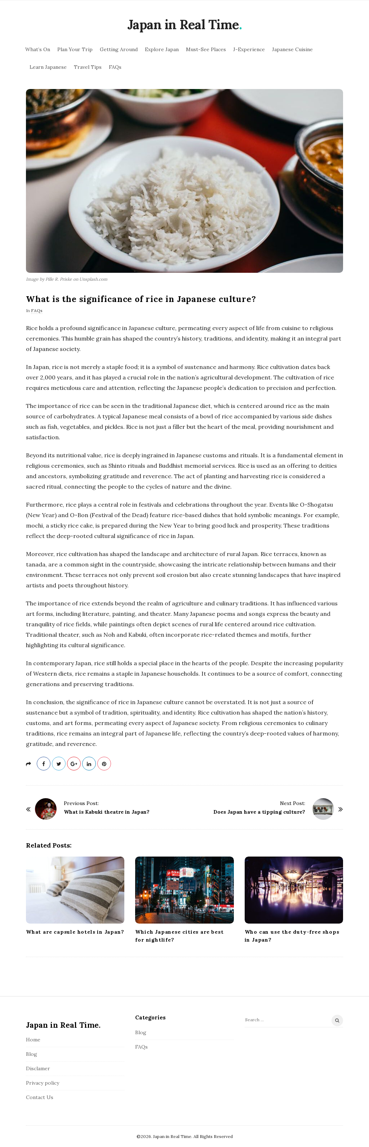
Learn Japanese (48, 67)
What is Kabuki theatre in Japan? (107, 812)
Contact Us (39, 1097)
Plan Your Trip (75, 49)
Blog (31, 1054)
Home (33, 1039)
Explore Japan (162, 49)
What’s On (37, 49)
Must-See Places (206, 49)
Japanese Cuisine (292, 49)
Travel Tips (88, 67)
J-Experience (249, 49)
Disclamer (38, 1068)
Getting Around (119, 49)
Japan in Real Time (183, 24)
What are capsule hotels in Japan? (75, 932)
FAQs (115, 67)
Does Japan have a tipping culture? (259, 812)
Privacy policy (42, 1083)
